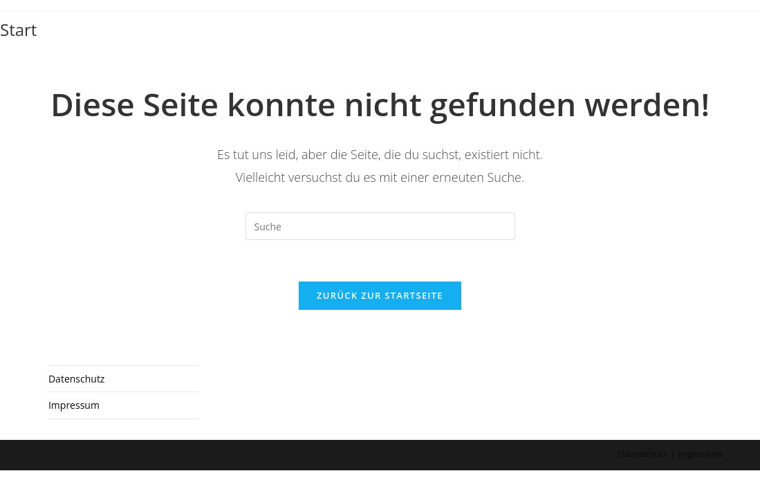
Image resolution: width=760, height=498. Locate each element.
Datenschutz (76, 407)
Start (18, 29)
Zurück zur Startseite (380, 295)
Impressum (74, 433)
